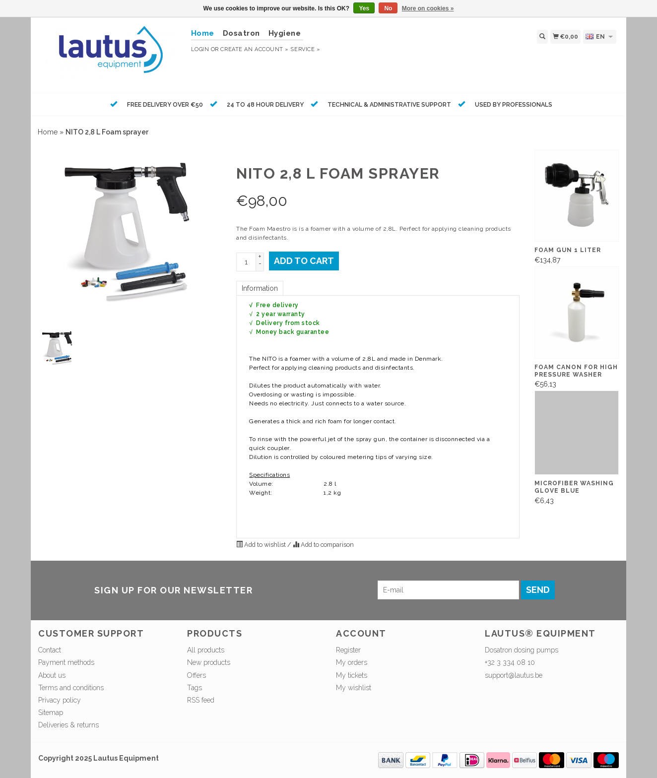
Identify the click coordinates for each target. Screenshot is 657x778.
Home (48, 132)
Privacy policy (59, 700)
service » (305, 49)
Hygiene (284, 33)
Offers (196, 675)
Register (348, 650)
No (388, 8)
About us (52, 675)
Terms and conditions (71, 688)
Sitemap (50, 712)
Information (260, 288)
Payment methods (66, 662)
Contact (49, 650)
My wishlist (353, 688)
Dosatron (241, 33)
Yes (364, 8)
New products (208, 662)
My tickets (351, 675)
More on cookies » (428, 8)
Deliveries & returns (68, 725)
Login (200, 49)
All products (205, 650)
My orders (351, 662)
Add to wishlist (261, 544)
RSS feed (200, 700)
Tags (194, 688)
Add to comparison (323, 544)
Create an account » (254, 49)
